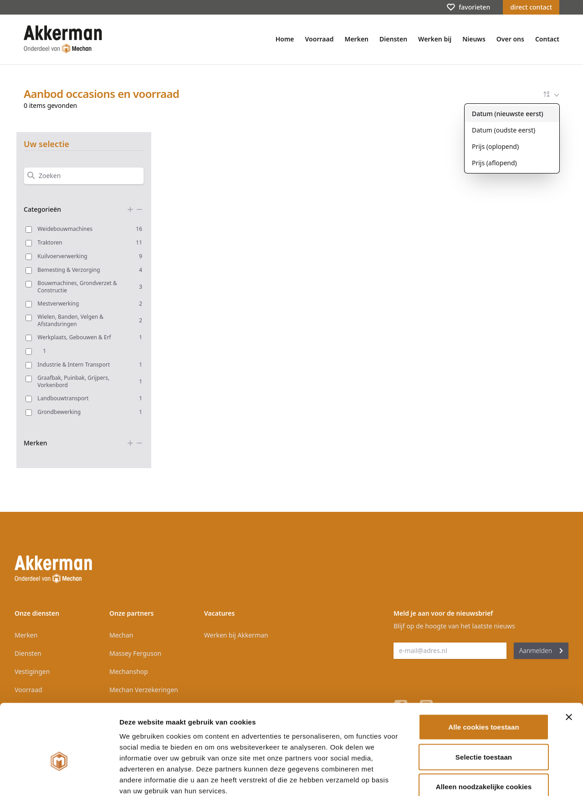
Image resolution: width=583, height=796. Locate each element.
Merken (356, 39)
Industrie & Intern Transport (89, 364)
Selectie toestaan (483, 706)
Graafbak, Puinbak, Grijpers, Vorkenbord (89, 381)
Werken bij (434, 39)
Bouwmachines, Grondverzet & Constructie (89, 287)
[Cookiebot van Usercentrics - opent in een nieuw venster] (59, 778)
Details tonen (492, 778)
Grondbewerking (89, 412)
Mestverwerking (89, 303)
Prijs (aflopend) (494, 162)
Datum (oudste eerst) (503, 130)
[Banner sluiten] (569, 666)
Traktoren (89, 242)
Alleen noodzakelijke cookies (484, 736)
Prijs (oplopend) (495, 146)
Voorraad (319, 39)
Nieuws (474, 39)
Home (285, 39)
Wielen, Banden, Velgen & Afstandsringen (89, 320)
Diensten (393, 39)
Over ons (510, 39)
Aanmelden (541, 650)
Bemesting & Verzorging (89, 270)
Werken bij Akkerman (236, 635)
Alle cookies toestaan (483, 676)
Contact (547, 39)
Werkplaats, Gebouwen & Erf (89, 337)
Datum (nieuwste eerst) (507, 113)
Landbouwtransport (89, 398)
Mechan (121, 635)
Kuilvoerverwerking (89, 256)
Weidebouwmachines (89, 229)
